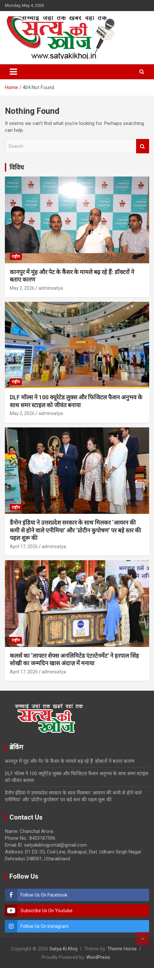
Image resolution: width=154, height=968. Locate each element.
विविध (16, 167)
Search (142, 146)
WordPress (98, 957)
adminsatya (50, 288)
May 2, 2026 (22, 288)
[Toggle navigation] (13, 71)
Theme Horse (122, 949)
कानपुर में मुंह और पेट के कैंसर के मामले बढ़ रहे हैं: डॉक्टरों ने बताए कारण (69, 761)
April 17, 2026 (24, 546)
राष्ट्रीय (16, 256)
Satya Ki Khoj (63, 949)
